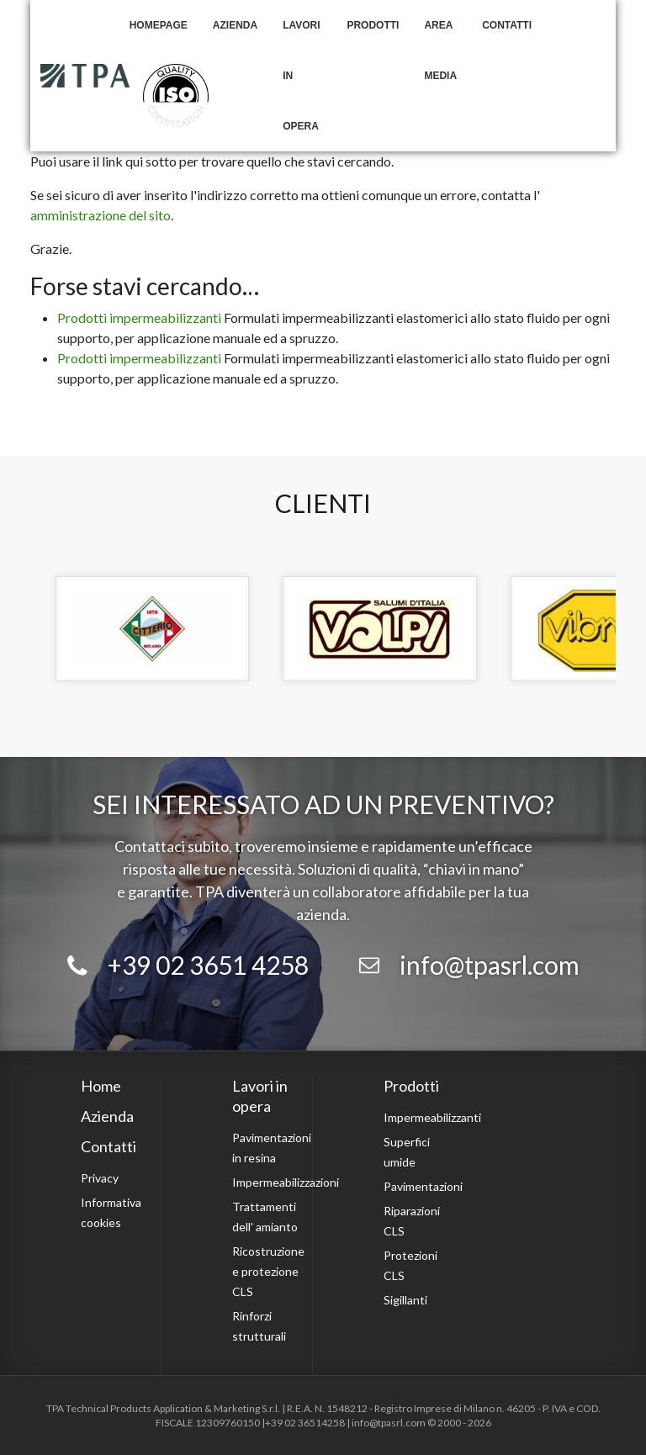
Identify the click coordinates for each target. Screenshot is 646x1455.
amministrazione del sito (100, 215)
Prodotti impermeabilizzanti (139, 317)
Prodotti (373, 25)
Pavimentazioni (423, 1186)
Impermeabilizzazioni (285, 1182)
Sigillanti (405, 1300)
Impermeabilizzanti (432, 1117)
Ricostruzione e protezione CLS (268, 1271)
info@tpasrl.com (490, 965)
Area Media (440, 50)
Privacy (100, 1178)
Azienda (235, 25)
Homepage (159, 25)
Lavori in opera (301, 75)
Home (101, 1086)
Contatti (507, 25)
